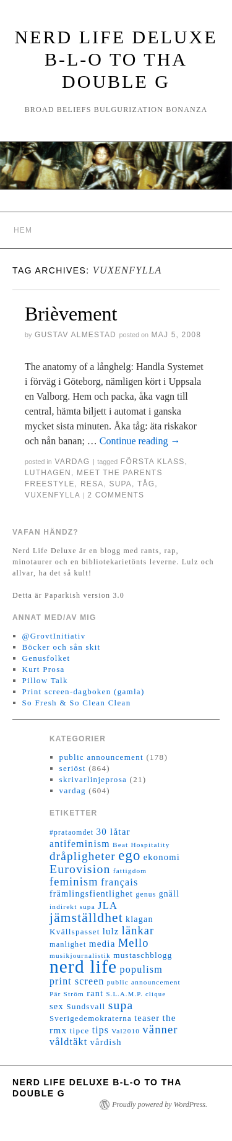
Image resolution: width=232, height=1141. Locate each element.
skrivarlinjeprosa (93, 779)
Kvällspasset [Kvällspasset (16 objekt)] (74, 931)
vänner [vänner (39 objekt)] (160, 1029)
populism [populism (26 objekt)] (141, 969)
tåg (146, 484)
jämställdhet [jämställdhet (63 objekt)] (86, 917)
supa (120, 484)
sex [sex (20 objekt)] (56, 1006)
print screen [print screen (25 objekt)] (77, 981)
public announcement (101, 757)
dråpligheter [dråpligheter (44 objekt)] (82, 856)
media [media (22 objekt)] (102, 944)
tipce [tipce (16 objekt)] (80, 1030)
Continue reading (140, 441)
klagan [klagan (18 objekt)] (139, 919)
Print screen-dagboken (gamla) (83, 691)
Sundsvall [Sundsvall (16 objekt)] (85, 1006)
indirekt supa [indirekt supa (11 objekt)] (72, 906)
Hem (23, 230)
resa (91, 484)
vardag (72, 461)
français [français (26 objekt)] (119, 882)
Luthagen (48, 472)
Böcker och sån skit (61, 647)
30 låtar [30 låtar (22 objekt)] (114, 832)
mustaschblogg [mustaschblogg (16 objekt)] (142, 955)
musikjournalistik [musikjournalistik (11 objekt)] (80, 955)
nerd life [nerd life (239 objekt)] (83, 966)
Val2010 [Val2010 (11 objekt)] (125, 1031)
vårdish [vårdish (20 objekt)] (106, 1042)
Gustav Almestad (75, 334)
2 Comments (115, 495)
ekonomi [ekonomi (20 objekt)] (162, 857)
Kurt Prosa (43, 669)
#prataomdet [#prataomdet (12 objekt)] (71, 833)
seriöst (72, 768)
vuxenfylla (52, 495)
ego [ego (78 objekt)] (129, 855)
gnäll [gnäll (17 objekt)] (169, 893)
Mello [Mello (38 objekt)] (133, 943)
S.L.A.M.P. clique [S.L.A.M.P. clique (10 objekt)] (136, 994)
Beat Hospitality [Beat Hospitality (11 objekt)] (141, 844)
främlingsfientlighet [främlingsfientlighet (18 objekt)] (91, 893)
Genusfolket (46, 658)
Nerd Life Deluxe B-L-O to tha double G (116, 59)
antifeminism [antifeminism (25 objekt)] (79, 843)
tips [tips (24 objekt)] (100, 1030)
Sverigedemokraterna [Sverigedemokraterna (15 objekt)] (90, 1018)
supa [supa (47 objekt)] (121, 1005)
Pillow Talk (45, 680)
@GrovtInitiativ (54, 635)
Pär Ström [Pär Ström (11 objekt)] (66, 993)
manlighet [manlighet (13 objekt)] (68, 944)
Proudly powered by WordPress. (159, 1104)
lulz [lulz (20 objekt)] (111, 931)
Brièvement (71, 314)
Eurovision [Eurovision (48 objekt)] (80, 869)
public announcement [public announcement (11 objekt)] (144, 982)
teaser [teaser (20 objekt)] (147, 1018)
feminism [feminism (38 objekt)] (73, 882)
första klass (153, 461)
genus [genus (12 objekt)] (145, 894)
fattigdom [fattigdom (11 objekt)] (130, 870)
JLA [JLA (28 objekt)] (108, 905)
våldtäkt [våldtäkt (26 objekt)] (68, 1041)
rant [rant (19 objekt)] (95, 993)
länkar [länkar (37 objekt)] (138, 930)
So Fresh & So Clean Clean (76, 702)
